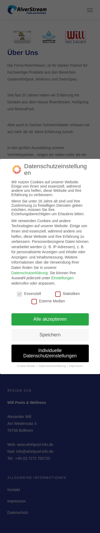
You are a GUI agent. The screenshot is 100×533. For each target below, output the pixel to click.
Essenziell (29, 291)
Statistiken (67, 291)
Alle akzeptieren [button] (50, 317)
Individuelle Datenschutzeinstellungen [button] (50, 351)
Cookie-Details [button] (26, 363)
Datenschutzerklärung (29, 270)
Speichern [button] (50, 332)
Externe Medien (48, 299)
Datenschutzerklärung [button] (53, 363)
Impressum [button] (76, 363)
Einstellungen (62, 276)
